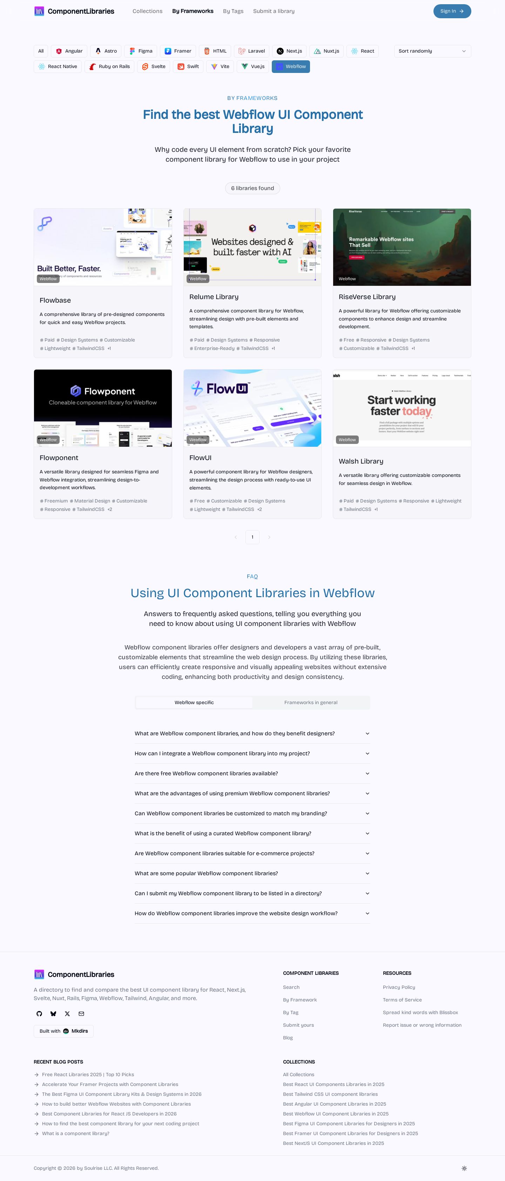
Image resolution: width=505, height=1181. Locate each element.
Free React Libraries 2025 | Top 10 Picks (84, 1075)
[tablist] (252, 703)
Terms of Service (402, 1000)
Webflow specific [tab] (194, 703)
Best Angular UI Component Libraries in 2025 (334, 1104)
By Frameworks (192, 11)
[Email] (81, 1013)
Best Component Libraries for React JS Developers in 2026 (105, 1114)
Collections (147, 11)
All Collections (298, 1075)
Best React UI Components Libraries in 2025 (333, 1084)
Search (291, 987)
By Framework (300, 1000)
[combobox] (432, 51)
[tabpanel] (252, 824)
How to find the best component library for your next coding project (116, 1124)
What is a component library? (71, 1133)
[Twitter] (67, 1013)
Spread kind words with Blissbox (420, 1012)
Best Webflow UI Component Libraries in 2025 (336, 1114)
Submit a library (274, 11)
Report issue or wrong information (422, 1025)
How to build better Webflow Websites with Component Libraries (112, 1104)
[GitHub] (39, 1013)
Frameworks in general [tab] (310, 703)
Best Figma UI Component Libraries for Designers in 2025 (349, 1124)
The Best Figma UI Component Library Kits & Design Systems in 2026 (118, 1094)
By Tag (290, 1012)
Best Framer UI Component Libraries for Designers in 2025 (350, 1133)
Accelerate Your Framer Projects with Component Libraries (106, 1084)
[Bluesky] (53, 1013)
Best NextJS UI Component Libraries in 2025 (333, 1143)
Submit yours (298, 1025)
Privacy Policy (399, 987)
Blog (288, 1038)
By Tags (233, 11)
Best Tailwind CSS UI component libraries (330, 1094)
